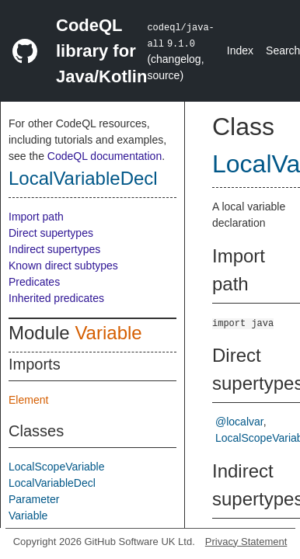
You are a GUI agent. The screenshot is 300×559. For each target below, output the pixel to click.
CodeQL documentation (104, 156)
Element (28, 400)
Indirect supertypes (54, 249)
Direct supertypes (51, 233)
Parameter (34, 499)
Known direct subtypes (63, 265)
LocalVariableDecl (83, 178)
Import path (36, 216)
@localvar (239, 421)
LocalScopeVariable (57, 466)
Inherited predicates (56, 298)
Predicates (34, 282)
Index (240, 50)
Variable (108, 332)
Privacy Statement (246, 541)
